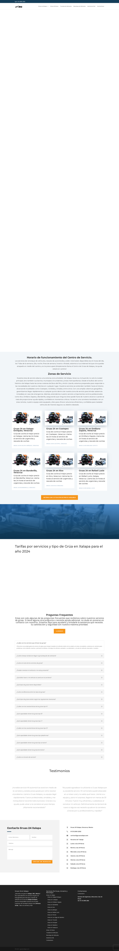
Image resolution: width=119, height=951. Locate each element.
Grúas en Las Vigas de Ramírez (56, 917)
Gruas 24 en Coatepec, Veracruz (56, 443)
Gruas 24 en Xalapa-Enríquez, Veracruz (26, 445)
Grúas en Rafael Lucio (53, 912)
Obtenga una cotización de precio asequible (59, 497)
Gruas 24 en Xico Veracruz (54, 485)
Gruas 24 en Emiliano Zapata (88, 445)
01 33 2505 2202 (75, 831)
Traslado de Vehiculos (66, 5)
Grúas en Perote (52, 914)
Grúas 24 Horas (54, 5)
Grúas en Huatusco (53, 927)
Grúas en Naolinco (52, 925)
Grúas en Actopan (52, 922)
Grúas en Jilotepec (52, 909)
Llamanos (59, 631)
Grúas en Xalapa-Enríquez (54, 897)
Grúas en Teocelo (52, 920)
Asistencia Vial (91, 5)
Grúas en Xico (51, 907)
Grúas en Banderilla (53, 904)
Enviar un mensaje (42, 861)
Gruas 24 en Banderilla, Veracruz (24, 487)
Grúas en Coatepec (53, 899)
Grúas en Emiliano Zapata (54, 902)
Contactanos (100, 5)
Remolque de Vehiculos (79, 5)
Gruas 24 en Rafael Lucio (87, 488)
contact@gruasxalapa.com (79, 835)
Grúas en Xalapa (42, 5)
